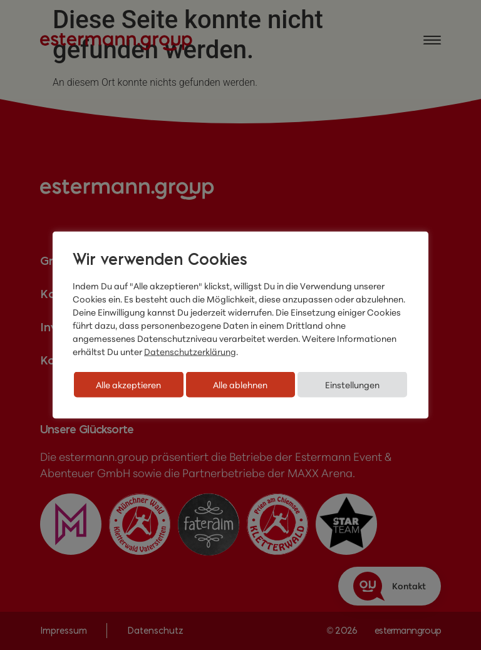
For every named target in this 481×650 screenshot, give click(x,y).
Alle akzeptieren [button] (128, 384)
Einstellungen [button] (352, 384)
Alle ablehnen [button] (240, 384)
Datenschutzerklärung (190, 351)
